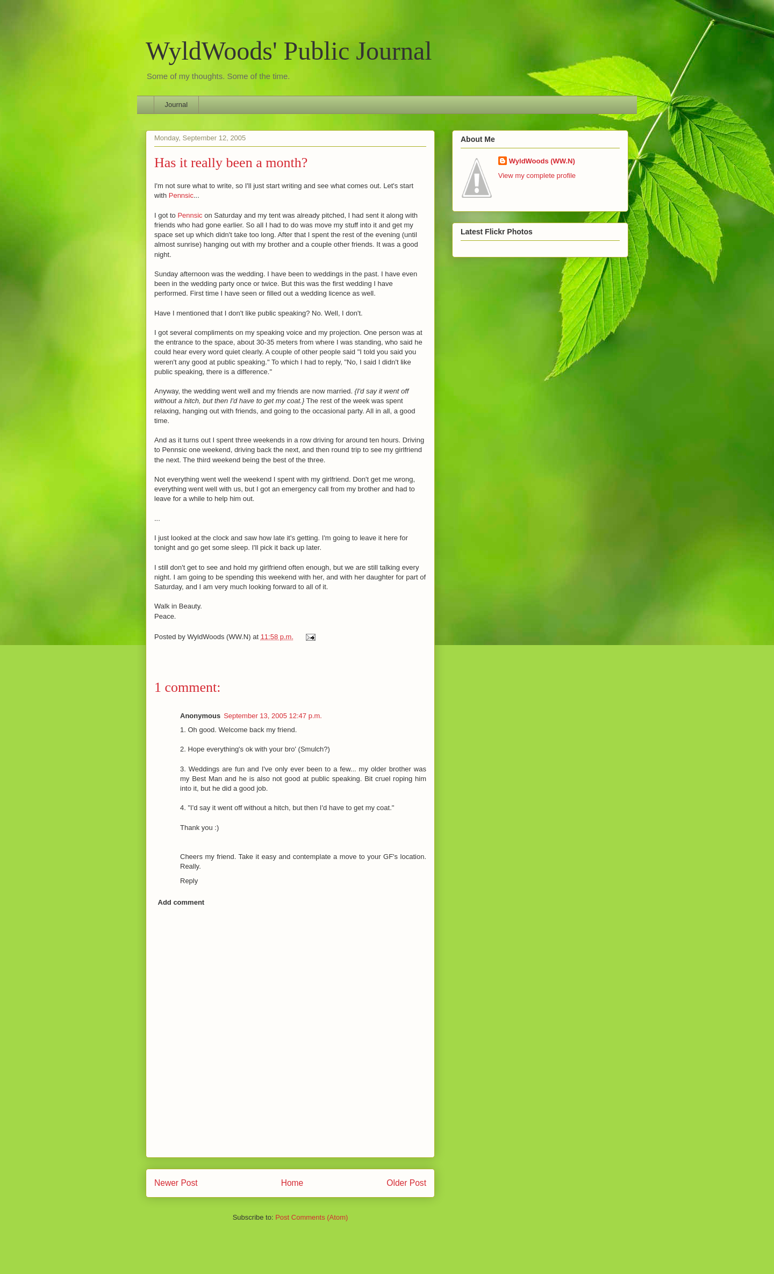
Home (292, 1182)
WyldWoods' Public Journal (289, 51)
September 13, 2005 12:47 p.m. (273, 716)
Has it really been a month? (230, 162)
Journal (176, 105)
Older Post (406, 1182)
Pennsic (181, 195)
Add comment (181, 902)
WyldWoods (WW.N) (542, 161)
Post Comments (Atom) (311, 1217)
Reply (189, 881)
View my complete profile (537, 175)
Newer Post (176, 1182)
